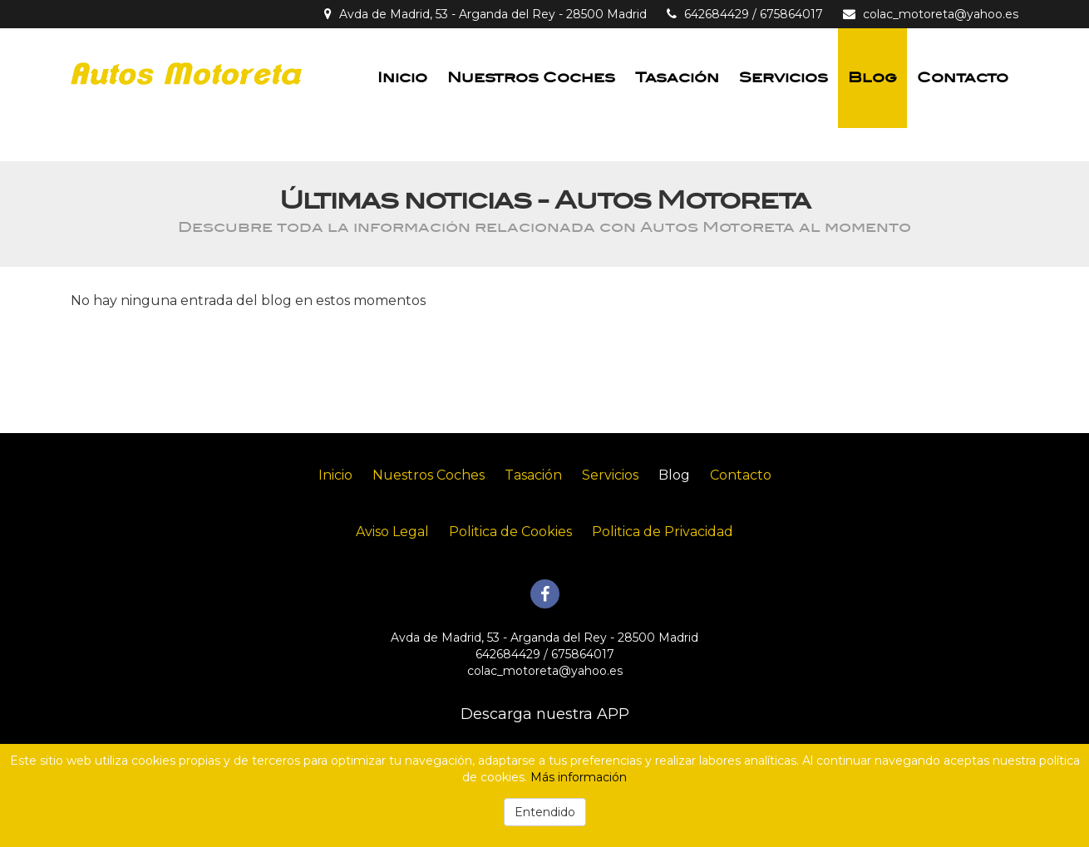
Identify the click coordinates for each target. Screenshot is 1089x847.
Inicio (402, 78)
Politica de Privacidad (662, 531)
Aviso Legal (392, 531)
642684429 (716, 14)
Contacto (962, 78)
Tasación (677, 78)
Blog (872, 78)
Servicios (783, 78)
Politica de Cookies (510, 531)
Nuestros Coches (531, 78)
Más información (578, 777)
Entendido (545, 812)
